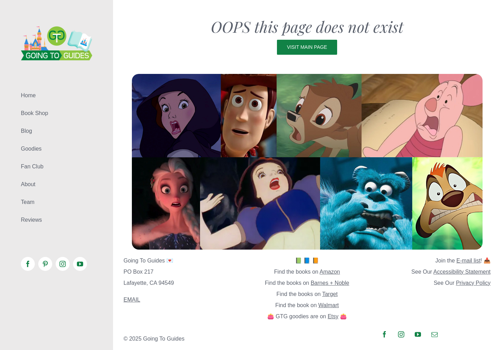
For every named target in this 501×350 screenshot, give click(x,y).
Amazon (330, 272)
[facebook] (384, 334)
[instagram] (401, 334)
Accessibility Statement (462, 272)
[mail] (434, 334)
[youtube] (417, 334)
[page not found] (307, 76)
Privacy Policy (473, 283)
